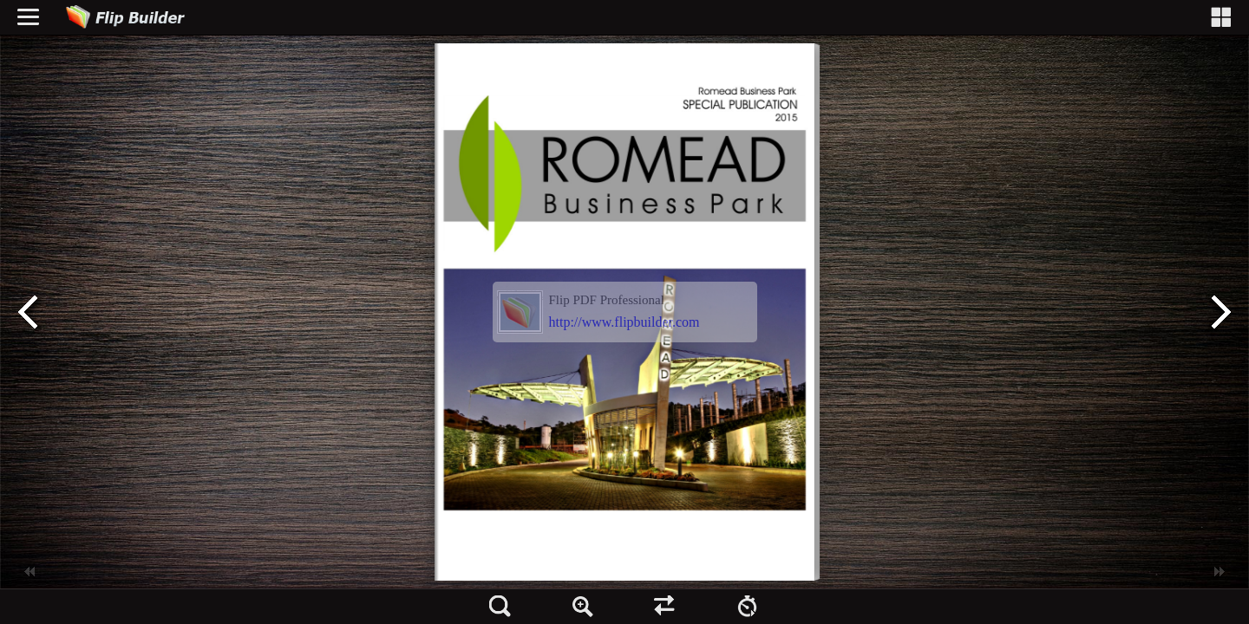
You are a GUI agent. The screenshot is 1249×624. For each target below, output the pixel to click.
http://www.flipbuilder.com (624, 322)
